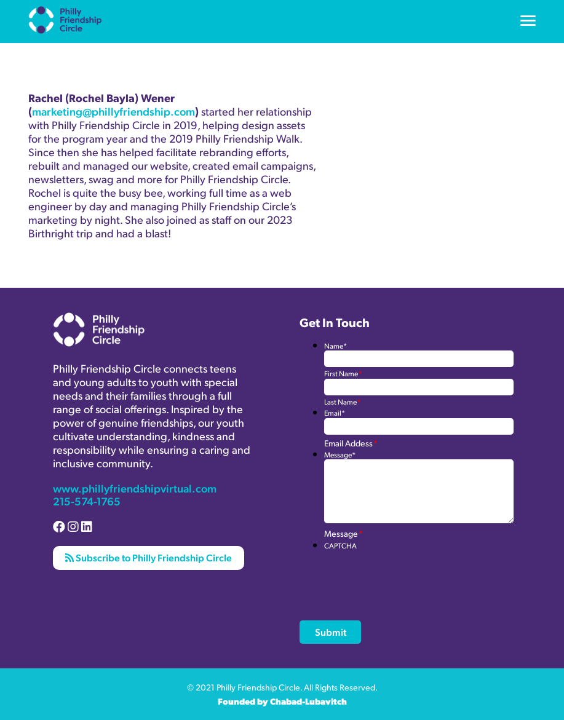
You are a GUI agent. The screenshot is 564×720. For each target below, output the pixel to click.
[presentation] (417, 574)
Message (339, 454)
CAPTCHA (340, 545)
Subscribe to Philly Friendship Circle (148, 557)
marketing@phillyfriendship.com (113, 111)
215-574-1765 (87, 501)
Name (335, 345)
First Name (343, 373)
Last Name (342, 401)
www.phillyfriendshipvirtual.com (134, 488)
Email (334, 412)
